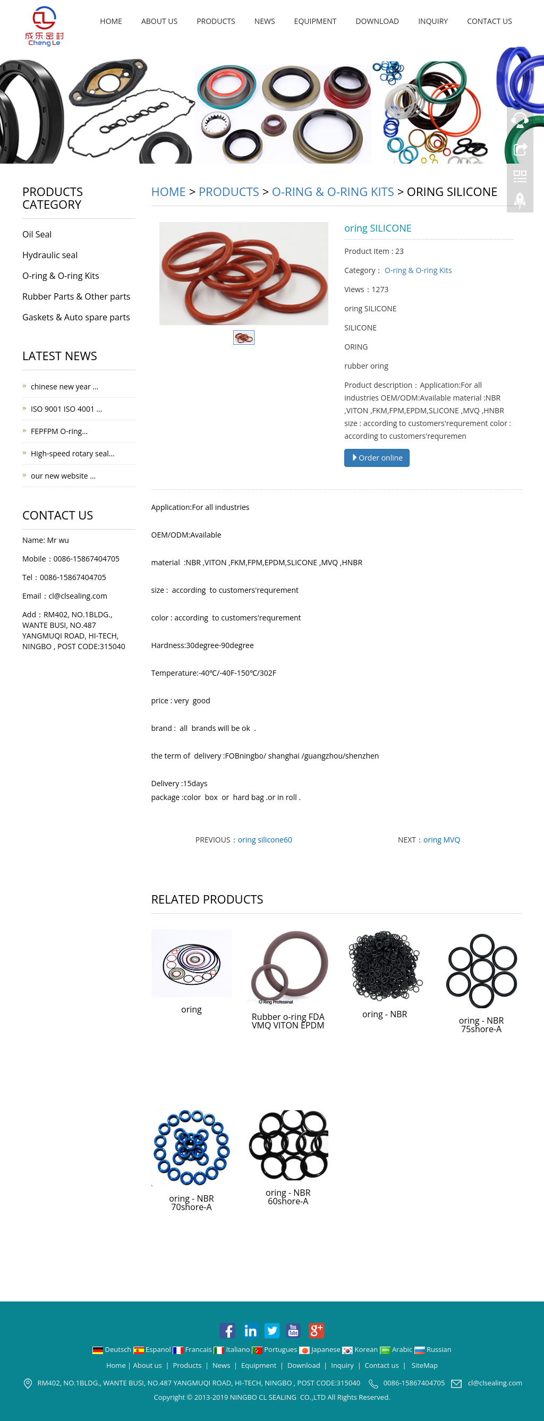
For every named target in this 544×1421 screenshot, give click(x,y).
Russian (433, 1349)
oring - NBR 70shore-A (191, 1203)
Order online (377, 458)
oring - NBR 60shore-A (288, 1197)
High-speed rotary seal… (73, 453)
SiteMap (425, 1365)
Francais (193, 1349)
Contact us (489, 21)
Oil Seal (37, 234)
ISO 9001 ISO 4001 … (66, 409)
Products (216, 21)
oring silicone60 (265, 840)
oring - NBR (384, 1014)
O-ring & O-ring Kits (333, 191)
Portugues (275, 1349)
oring (191, 1009)
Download (377, 21)
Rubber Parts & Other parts (76, 296)
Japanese (320, 1349)
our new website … (63, 476)
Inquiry (433, 21)
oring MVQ (441, 840)
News (264, 21)
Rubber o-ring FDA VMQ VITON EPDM (288, 1021)
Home (111, 21)
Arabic (397, 1349)
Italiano (233, 1349)
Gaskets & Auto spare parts (76, 317)
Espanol (153, 1349)
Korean (360, 1349)
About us (159, 21)
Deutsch (112, 1349)
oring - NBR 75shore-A (481, 1025)
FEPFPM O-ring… (59, 431)
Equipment (315, 21)
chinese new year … (64, 386)
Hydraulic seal (50, 255)
